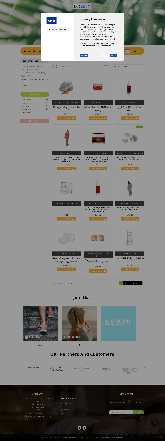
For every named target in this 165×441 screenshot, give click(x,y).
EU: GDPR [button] (84, 55)
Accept (105, 55)
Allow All (113, 55)
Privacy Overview (58, 30)
